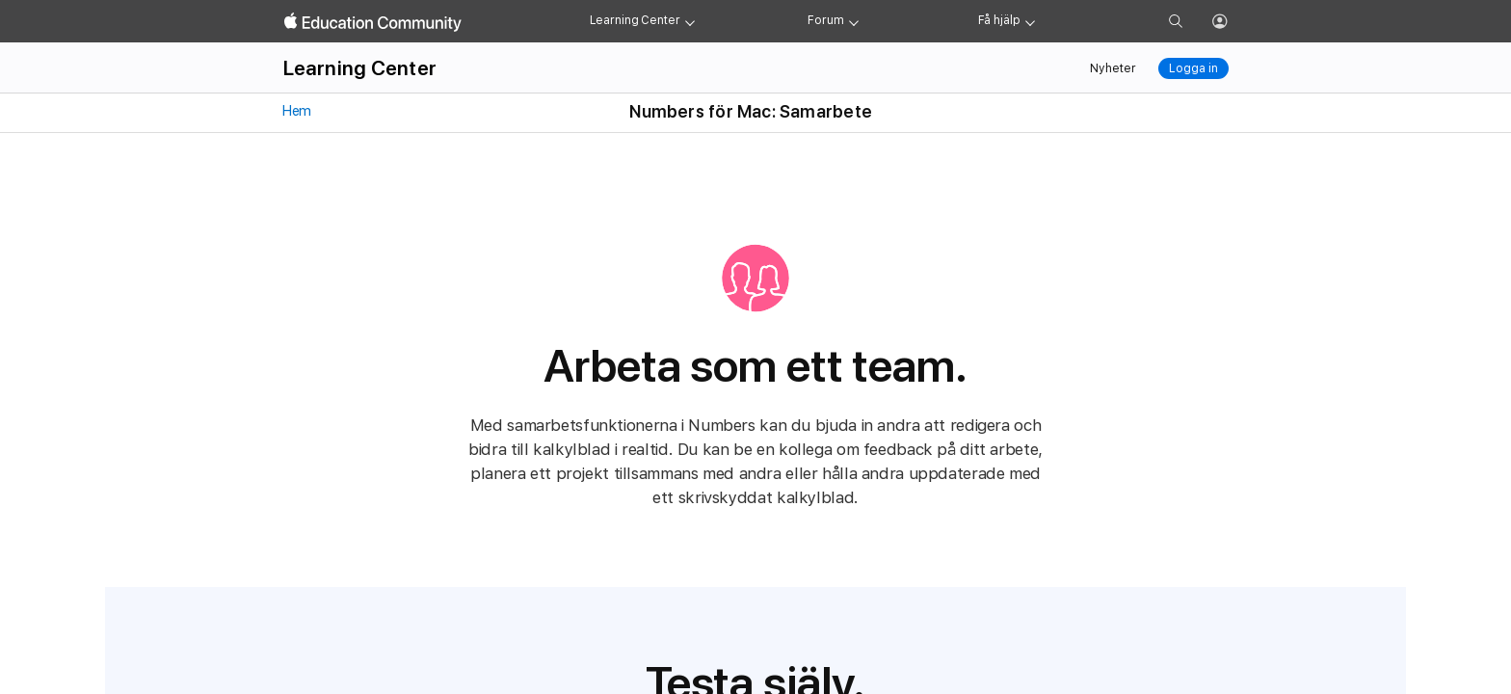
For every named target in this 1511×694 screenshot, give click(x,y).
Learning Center (635, 20)
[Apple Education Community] (373, 22)
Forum (825, 20)
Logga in (1193, 68)
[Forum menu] (854, 21)
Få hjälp (999, 20)
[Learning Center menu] (690, 21)
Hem (296, 111)
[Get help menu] (1030, 21)
